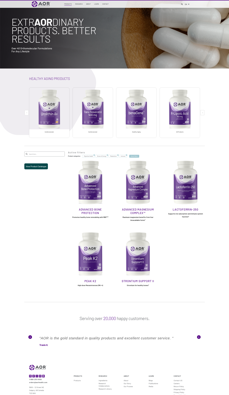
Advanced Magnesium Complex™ (138, 211)
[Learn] (96, 4)
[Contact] (105, 4)
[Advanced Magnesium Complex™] (138, 182)
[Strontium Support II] (138, 254)
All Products (179, 132)
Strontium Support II (138, 281)
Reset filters (134, 156)
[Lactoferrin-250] (185, 182)
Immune (123, 156)
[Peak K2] (90, 254)
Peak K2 (90, 281)
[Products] (68, 4)
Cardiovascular (49, 132)
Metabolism (113, 156)
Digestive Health (88, 156)
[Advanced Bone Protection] (90, 182)
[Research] (79, 4)
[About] (88, 4)
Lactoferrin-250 (185, 209)
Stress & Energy (101, 156)
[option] (49, 113)
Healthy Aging (136, 132)
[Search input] (46, 153)
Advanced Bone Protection (90, 211)
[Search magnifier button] (26, 154)
